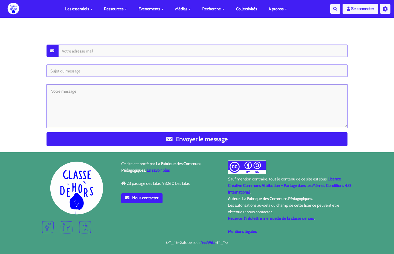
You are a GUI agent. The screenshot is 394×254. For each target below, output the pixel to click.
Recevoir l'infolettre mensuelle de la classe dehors (271, 218)
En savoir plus (158, 170)
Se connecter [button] (360, 8)
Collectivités (246, 9)
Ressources (115, 9)
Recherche (213, 9)
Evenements (151, 9)
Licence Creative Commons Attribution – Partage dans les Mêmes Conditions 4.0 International (289, 186)
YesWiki (208, 242)
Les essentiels (78, 9)
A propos (277, 9)
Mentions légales (242, 231)
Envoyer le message (197, 139)
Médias (183, 9)
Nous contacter (142, 197)
